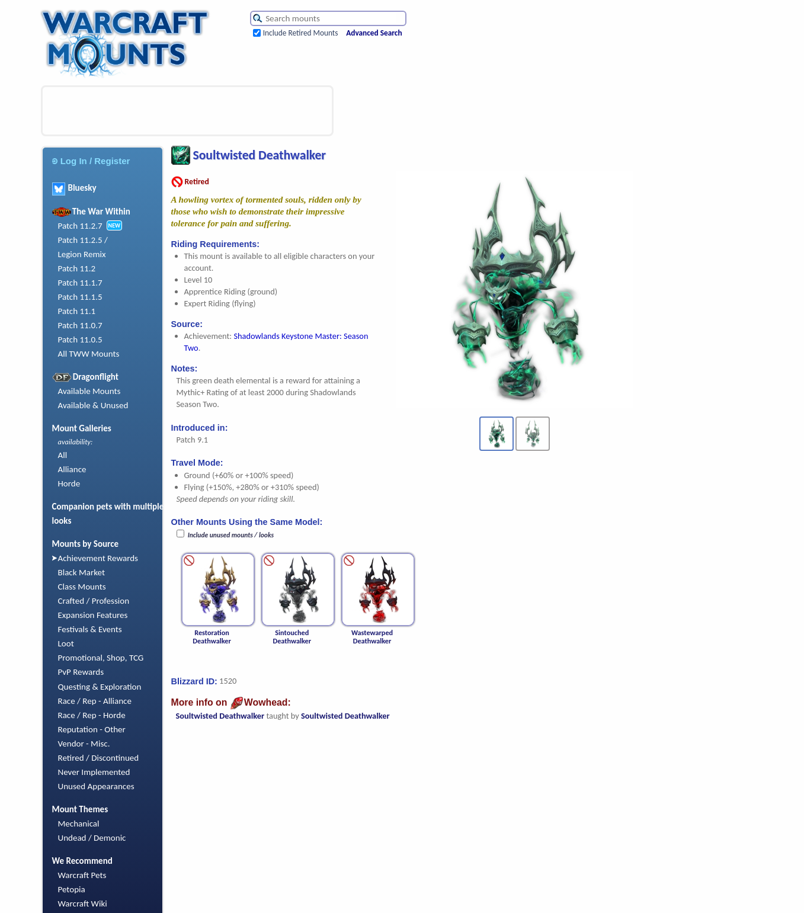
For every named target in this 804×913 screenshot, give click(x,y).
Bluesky (74, 187)
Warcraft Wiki (82, 903)
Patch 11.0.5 (80, 339)
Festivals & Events (90, 629)
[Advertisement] (187, 111)
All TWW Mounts (89, 353)
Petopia (71, 889)
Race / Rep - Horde (92, 715)
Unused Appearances (96, 786)
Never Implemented (94, 772)
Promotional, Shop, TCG (101, 657)
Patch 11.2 (77, 268)
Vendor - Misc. (84, 743)
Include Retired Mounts (300, 33)
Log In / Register (91, 160)
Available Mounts (89, 391)
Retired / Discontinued (98, 757)
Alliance (72, 469)
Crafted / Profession (94, 600)
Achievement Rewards (98, 558)
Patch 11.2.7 (80, 225)
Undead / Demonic (92, 837)
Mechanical (79, 823)
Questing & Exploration (100, 686)
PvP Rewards (81, 672)
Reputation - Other (92, 729)
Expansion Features (93, 615)
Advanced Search (374, 33)
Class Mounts (82, 586)
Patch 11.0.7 (80, 325)
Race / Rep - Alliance (95, 701)
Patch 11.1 (77, 311)
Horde (69, 483)
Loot (66, 643)
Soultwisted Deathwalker (220, 715)
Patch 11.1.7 (80, 282)
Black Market (81, 572)
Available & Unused (93, 405)
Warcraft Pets (82, 875)
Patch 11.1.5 (80, 296)
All (63, 455)
